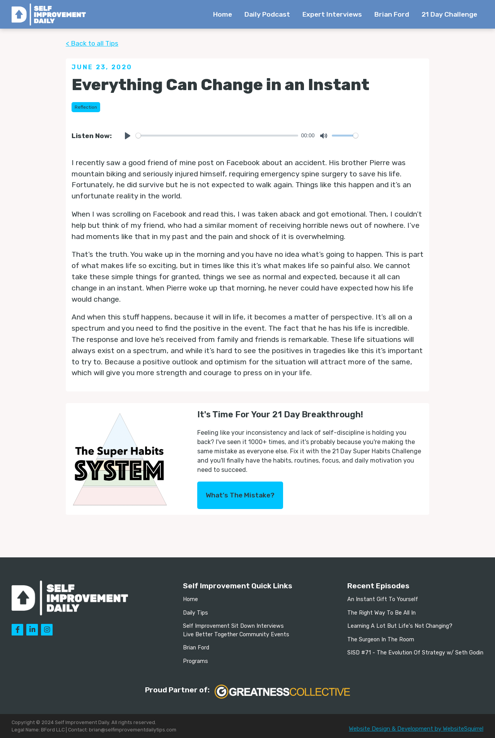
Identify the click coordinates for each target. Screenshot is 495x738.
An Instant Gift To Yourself (382, 599)
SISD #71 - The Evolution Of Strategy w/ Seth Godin (415, 652)
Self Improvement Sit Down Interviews (233, 626)
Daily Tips (195, 613)
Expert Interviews (332, 14)
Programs (195, 661)
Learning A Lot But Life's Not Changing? (399, 626)
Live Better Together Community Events (236, 634)
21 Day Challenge (449, 14)
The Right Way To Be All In (381, 613)
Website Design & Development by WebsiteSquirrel (416, 728)
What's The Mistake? (240, 495)
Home (222, 14)
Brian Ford (391, 14)
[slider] (217, 135)
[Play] (127, 136)
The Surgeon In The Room (380, 639)
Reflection (86, 107)
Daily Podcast (267, 14)
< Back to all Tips (92, 43)
